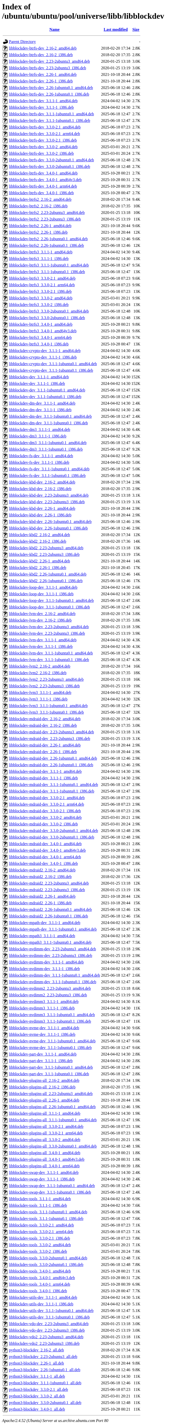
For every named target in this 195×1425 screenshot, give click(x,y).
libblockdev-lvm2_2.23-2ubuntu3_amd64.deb (46, 679)
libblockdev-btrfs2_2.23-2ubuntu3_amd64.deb (47, 212)
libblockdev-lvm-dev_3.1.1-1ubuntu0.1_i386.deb (49, 659)
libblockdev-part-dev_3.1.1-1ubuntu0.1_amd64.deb (51, 1067)
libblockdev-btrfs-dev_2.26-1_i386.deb (41, 81)
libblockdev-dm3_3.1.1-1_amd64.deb (39, 429)
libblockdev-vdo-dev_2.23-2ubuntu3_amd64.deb (49, 1324)
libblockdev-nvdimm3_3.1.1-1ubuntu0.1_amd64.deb (52, 1015)
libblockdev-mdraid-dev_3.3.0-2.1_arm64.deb (46, 804)
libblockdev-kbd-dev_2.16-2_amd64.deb (42, 482)
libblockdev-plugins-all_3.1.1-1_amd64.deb (44, 1113)
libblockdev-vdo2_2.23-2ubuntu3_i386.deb (44, 1343)
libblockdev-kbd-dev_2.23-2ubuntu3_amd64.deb (49, 495)
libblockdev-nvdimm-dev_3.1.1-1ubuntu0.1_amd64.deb (54, 975)
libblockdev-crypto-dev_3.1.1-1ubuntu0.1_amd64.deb (53, 364)
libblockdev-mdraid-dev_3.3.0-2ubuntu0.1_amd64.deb (53, 830)
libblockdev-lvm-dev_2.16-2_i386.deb (40, 620)
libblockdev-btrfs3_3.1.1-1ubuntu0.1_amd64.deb (49, 265)
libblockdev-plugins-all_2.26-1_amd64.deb (44, 1100)
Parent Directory (22, 41)
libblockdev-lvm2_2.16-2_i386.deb (38, 673)
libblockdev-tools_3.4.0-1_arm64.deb (39, 1284)
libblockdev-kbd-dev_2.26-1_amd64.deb (42, 508)
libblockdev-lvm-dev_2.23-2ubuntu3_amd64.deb (49, 627)
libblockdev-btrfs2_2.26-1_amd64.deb (40, 226)
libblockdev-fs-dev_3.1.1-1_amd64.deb (41, 456)
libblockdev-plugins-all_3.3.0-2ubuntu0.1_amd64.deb (53, 1146)
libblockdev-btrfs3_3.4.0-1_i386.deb (39, 344)
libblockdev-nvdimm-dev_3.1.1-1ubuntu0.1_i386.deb (52, 982)
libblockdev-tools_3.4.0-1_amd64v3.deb (42, 1278)
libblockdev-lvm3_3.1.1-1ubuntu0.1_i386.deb (46, 712)
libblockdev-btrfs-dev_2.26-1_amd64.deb (43, 74)
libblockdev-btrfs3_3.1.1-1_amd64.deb (40, 252)
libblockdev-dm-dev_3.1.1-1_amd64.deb (42, 403)
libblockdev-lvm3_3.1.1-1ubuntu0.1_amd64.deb (48, 706)
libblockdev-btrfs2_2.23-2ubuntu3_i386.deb (45, 219)
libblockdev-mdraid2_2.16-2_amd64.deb (42, 870)
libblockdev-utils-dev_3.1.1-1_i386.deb (41, 1304)
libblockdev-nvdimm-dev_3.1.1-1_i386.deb (44, 969)
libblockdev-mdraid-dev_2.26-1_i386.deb (43, 752)
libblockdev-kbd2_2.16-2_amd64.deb (39, 535)
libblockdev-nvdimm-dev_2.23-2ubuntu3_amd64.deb (52, 949)
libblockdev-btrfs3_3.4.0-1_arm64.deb (40, 337)
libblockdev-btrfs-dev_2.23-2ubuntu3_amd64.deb (49, 61)
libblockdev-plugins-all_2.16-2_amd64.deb (44, 1080)
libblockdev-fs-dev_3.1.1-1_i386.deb (39, 462)
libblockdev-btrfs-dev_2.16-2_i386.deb (41, 55)
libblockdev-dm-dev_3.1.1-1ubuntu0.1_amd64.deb (50, 416)
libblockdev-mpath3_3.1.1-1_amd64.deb (42, 936)
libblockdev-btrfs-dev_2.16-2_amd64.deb (43, 48)
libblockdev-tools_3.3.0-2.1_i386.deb (39, 1238)
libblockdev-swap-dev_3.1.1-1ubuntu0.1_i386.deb (50, 1192)
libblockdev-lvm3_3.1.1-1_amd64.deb (40, 692)
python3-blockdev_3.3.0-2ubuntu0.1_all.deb (45, 1402)
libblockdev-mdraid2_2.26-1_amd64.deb (42, 896)
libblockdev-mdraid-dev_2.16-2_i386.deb (43, 725)
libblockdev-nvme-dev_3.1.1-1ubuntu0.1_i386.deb (50, 1047)
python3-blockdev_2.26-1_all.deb (36, 1363)
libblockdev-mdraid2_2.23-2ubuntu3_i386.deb (47, 890)
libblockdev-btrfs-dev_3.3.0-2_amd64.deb (43, 147)
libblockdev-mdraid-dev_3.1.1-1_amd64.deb (45, 771)
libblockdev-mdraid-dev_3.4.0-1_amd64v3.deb (47, 850)
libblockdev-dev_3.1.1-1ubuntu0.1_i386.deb (45, 396)
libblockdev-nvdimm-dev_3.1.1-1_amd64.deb (46, 962)
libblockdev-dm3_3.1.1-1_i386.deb (37, 436)
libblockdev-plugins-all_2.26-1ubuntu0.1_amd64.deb (52, 1107)
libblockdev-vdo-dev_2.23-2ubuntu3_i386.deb (47, 1330)
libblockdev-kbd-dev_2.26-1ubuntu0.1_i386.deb (48, 528)
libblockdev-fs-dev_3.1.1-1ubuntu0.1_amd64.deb (49, 469)
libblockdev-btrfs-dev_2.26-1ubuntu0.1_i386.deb (49, 94)
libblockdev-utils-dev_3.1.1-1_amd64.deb (43, 1297)
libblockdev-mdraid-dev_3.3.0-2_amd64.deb (45, 817)
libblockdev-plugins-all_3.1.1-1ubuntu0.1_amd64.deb (53, 1120)
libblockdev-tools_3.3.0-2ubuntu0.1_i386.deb (46, 1264)
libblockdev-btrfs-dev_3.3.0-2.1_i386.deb (43, 140)
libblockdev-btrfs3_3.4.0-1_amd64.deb (40, 324)
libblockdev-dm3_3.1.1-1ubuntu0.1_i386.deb (46, 449)
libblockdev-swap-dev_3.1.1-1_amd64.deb (43, 1172)
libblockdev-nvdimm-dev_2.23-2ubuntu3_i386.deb (50, 955)
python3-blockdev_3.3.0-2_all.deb (37, 1396)
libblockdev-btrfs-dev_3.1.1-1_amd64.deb (43, 101)
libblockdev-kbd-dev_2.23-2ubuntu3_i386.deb (47, 502)
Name (55, 29)
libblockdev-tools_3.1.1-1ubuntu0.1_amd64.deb (48, 1212)
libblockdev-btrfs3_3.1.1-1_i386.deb (39, 258)
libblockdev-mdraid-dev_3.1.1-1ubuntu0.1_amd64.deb (53, 784)
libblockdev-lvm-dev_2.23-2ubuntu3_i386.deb (47, 633)
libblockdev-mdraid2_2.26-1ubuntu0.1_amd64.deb (50, 909)
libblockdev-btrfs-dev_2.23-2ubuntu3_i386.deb (47, 68)
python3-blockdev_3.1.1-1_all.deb (37, 1376)
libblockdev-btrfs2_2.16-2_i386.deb (38, 206)
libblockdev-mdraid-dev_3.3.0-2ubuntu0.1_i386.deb (51, 837)
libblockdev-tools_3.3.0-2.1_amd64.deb (41, 1225)
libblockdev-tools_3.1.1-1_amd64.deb (40, 1199)
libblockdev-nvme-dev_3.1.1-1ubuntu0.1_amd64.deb (52, 1041)
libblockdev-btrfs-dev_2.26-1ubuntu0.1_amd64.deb (51, 87)
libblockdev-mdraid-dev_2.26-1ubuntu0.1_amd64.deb (53, 758)
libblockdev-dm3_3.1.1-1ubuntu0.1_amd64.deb (48, 443)
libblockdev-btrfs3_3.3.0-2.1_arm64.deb (42, 285)
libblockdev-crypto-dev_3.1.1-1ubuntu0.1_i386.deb (51, 370)
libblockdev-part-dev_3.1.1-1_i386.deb (41, 1061)
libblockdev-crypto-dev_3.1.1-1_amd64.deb (44, 350)
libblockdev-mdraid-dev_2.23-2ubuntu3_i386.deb (49, 738)
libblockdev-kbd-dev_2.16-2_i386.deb (40, 489)
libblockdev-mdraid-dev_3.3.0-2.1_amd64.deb (47, 798)
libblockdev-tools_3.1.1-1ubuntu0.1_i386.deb (46, 1218)
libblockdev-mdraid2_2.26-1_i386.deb (40, 903)
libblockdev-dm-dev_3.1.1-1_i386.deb (40, 410)
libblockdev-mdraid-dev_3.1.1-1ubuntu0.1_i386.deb (51, 791)
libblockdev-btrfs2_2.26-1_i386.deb (38, 232)
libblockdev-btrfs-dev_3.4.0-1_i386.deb (41, 193)
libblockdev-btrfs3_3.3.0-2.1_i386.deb (40, 291)
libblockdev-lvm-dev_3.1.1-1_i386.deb (41, 646)
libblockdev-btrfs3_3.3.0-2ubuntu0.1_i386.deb (47, 318)
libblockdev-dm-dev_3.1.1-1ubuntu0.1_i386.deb (48, 423)
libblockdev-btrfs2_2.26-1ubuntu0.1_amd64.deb (48, 239)
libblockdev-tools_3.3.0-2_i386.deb (38, 1251)
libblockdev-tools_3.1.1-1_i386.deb (38, 1205)
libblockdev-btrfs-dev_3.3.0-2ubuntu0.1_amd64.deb (51, 160)
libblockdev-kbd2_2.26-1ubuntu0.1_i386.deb (46, 581)
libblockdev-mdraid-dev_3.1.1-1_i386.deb (43, 778)
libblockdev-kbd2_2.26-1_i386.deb (37, 567)
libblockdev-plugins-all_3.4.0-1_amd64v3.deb (46, 1159)
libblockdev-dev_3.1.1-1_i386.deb (37, 383)
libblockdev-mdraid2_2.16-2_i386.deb (40, 876)
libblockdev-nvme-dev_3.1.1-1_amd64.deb (44, 1028)
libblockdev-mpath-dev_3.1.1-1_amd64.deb (44, 922)
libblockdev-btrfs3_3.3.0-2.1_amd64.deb (42, 278)
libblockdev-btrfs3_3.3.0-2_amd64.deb (40, 298)
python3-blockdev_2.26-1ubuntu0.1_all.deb (44, 1370)
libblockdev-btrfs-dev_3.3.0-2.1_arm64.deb (44, 133)
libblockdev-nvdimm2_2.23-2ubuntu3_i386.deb (48, 995)
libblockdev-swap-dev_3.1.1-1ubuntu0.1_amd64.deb (52, 1185)
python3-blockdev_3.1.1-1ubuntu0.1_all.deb (45, 1383)
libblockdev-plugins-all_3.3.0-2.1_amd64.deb (46, 1126)
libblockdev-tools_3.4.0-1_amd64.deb (40, 1271)
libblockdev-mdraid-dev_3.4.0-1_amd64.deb (45, 844)
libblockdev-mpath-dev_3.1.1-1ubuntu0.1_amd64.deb (53, 929)
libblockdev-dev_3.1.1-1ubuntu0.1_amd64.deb (47, 390)
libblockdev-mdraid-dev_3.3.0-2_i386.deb (43, 824)
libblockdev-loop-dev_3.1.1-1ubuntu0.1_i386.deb (49, 607)
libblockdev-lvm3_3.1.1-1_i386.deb (38, 699)
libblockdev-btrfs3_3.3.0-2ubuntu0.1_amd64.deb (49, 311)
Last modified (116, 29)
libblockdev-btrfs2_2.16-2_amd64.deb (40, 199)
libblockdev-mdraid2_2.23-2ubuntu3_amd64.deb (49, 883)
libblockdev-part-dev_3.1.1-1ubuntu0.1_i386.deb (49, 1074)
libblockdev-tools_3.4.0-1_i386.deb (38, 1291)
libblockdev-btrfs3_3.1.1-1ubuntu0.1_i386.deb (47, 272)
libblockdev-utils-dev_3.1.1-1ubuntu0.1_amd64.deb (51, 1310)
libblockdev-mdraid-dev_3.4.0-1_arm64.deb (45, 857)
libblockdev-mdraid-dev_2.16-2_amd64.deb (45, 719)
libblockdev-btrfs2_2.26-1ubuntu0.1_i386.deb (46, 245)
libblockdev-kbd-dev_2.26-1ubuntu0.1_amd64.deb (50, 521)
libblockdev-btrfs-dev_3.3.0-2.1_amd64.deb (45, 127)
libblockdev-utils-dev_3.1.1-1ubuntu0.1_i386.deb (49, 1317)
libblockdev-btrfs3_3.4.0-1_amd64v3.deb (42, 331)
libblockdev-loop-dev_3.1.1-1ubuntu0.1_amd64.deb (51, 600)
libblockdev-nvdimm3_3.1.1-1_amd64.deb (43, 1001)
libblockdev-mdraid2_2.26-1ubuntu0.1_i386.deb (48, 916)
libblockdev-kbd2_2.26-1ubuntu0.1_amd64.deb (47, 574)
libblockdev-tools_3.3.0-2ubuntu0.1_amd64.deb (48, 1258)
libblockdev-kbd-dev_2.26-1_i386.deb (40, 515)
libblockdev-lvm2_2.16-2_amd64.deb (39, 666)
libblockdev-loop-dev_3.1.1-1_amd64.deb (43, 587)
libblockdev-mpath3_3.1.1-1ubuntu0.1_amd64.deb (50, 942)
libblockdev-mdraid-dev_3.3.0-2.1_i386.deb (45, 811)
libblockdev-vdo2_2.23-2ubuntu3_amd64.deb (46, 1337)
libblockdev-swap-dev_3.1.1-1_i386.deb (42, 1179)
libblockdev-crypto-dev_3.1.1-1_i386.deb (43, 357)
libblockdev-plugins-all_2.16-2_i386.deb (42, 1087)
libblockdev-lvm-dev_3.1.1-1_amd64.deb (42, 640)
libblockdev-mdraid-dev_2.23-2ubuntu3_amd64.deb (51, 732)
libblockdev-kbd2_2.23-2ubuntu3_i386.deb (44, 554)
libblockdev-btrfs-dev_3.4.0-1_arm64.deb (43, 186)
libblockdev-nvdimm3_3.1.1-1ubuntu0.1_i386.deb (50, 1021)
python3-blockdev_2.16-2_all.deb (36, 1350)
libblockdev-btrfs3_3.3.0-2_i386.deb (39, 304)
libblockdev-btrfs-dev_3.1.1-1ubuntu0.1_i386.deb (49, 120)
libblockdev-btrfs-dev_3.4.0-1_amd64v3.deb (45, 180)
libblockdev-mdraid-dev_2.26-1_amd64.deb (45, 745)
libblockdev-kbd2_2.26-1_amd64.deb (39, 561)
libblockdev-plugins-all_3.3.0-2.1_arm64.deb (46, 1133)
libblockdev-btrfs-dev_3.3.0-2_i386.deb (41, 153)
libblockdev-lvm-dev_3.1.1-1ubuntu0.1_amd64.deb (51, 653)
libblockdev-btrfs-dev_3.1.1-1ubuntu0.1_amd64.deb (51, 114)
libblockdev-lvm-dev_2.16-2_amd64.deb (42, 613)
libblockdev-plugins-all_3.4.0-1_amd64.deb (44, 1153)
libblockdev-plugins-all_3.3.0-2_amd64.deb (44, 1139)
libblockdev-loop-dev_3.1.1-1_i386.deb (41, 594)
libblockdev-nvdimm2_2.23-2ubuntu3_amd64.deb (50, 988)
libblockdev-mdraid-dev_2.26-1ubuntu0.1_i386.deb (51, 765)
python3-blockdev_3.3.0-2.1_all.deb (38, 1389)
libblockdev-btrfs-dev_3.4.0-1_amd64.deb (43, 173)
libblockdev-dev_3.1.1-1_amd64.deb (39, 377)
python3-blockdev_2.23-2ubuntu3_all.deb (43, 1356)
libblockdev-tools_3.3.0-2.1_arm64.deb (41, 1232)
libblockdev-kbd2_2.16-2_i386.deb (37, 541)
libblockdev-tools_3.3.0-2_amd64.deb (40, 1245)
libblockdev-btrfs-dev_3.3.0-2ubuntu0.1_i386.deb (49, 166)
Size (135, 29)
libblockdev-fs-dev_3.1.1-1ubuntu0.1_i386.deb (47, 475)
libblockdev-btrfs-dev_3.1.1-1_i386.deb (41, 107)
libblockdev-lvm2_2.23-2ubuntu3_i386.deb (44, 686)
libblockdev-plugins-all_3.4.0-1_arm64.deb (44, 1166)
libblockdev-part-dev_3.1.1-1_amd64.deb (42, 1054)
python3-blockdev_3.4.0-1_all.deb (37, 1409)
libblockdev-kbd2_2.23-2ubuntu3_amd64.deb (46, 548)
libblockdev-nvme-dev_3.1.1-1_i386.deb (42, 1034)
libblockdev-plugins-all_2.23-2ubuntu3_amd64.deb (51, 1093)
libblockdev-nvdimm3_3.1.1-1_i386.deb (42, 1008)
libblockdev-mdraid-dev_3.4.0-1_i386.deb (43, 863)
